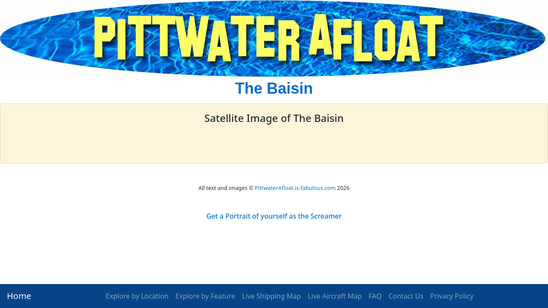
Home (19, 296)
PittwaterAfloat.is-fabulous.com (295, 188)
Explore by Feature (205, 296)
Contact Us (405, 296)
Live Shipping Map (271, 296)
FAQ (375, 296)
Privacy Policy (452, 296)
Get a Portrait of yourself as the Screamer (274, 216)
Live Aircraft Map (335, 296)
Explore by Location (137, 296)
